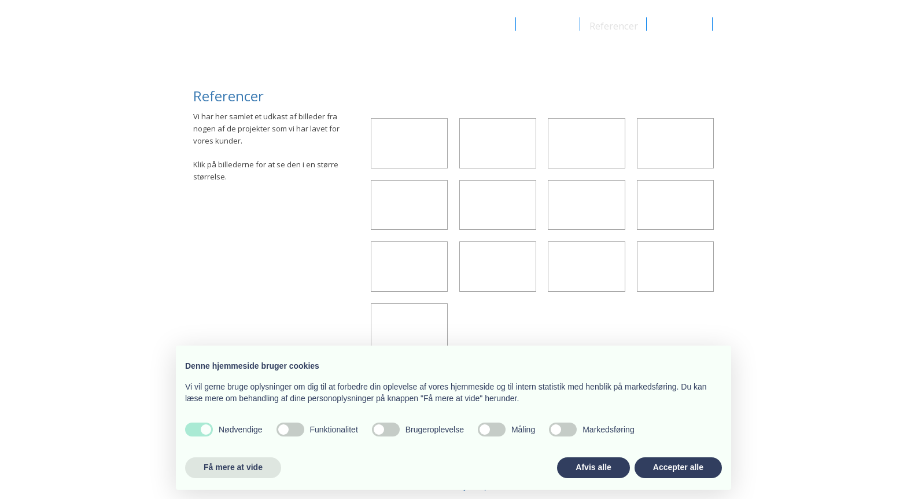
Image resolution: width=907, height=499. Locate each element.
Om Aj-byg (482, 25)
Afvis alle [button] (593, 467)
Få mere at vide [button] (233, 467)
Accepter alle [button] (678, 467)
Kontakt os (680, 25)
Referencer (613, 25)
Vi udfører (548, 25)
